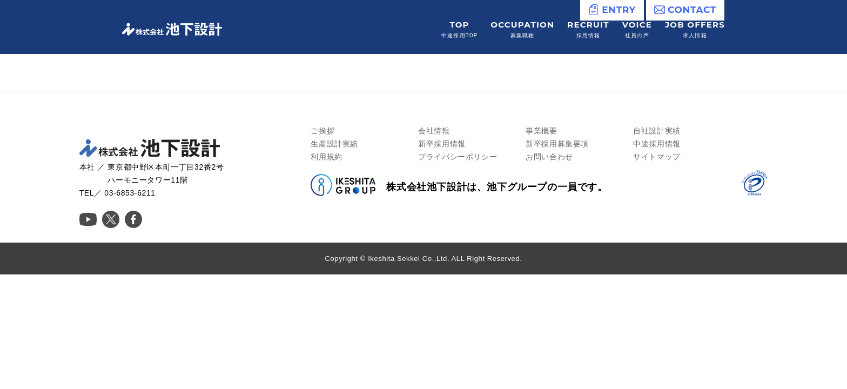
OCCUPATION (522, 29)
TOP (459, 29)
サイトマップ (657, 156)
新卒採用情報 (442, 143)
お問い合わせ (549, 156)
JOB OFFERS (695, 29)
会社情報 (433, 130)
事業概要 (541, 130)
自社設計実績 (657, 130)
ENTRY (612, 9)
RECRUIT (588, 29)
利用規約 (326, 156)
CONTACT (685, 9)
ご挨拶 (322, 130)
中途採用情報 (657, 143)
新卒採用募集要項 (557, 143)
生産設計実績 (334, 143)
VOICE (637, 29)
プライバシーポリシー (457, 156)
